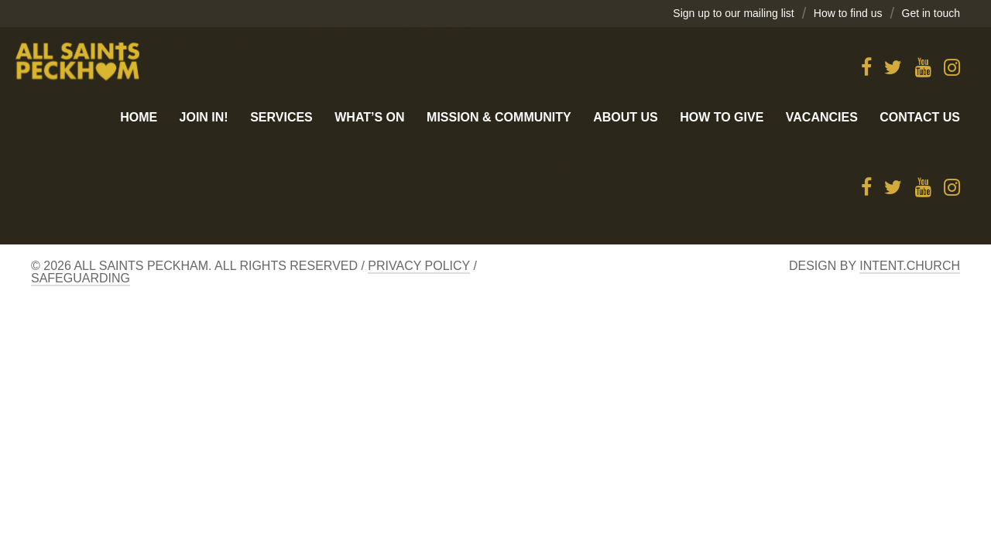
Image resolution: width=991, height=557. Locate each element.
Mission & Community (499, 117)
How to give (721, 117)
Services (281, 117)
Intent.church (909, 265)
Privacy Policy (419, 265)
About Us (625, 117)
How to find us (848, 13)
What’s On (369, 117)
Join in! (204, 117)
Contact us (920, 117)
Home (138, 117)
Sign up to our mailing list (733, 13)
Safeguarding (80, 278)
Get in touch (931, 13)
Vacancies (822, 117)
